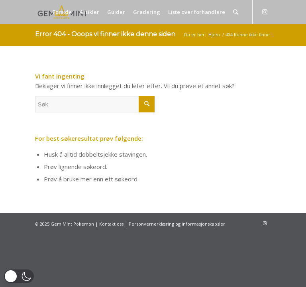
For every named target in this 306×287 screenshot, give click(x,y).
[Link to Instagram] (265, 12)
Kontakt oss (111, 224)
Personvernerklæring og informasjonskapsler (177, 224)
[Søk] (235, 12)
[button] (19, 276)
